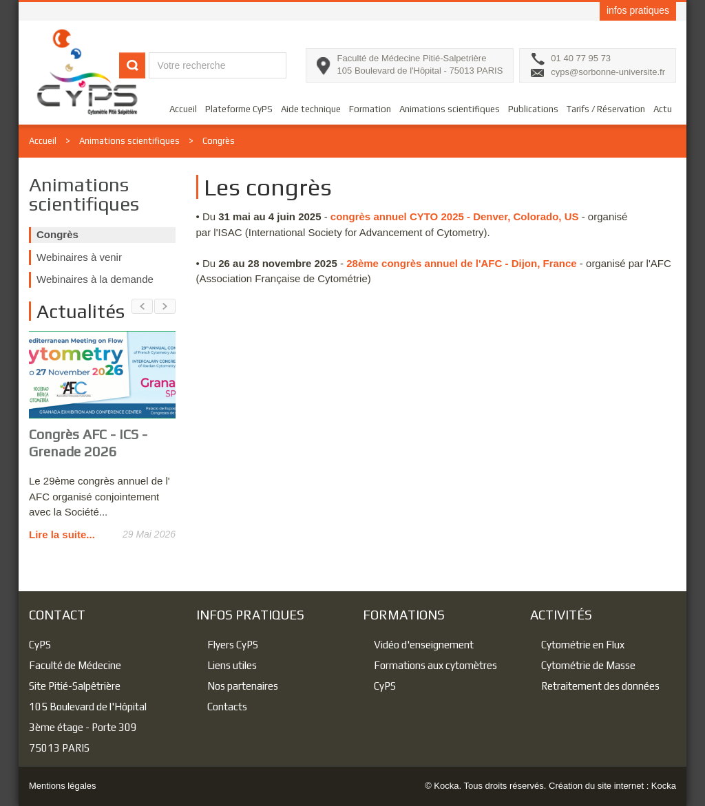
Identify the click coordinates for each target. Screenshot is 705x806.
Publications (533, 109)
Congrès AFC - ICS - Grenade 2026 (88, 442)
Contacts (227, 706)
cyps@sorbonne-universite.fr (608, 72)
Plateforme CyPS (239, 109)
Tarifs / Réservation (606, 109)
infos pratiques (638, 10)
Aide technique (311, 109)
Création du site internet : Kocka (612, 786)
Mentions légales (62, 786)
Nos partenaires (242, 686)
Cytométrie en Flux (582, 644)
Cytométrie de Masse (588, 665)
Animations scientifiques (449, 109)
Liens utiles (232, 665)
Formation (370, 109)
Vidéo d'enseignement (424, 644)
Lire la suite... (62, 534)
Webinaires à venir (79, 257)
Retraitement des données (600, 686)
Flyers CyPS (232, 644)
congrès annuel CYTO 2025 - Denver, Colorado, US (454, 216)
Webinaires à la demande (95, 279)
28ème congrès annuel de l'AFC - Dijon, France (461, 263)
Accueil (183, 109)
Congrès (218, 141)
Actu (662, 109)
